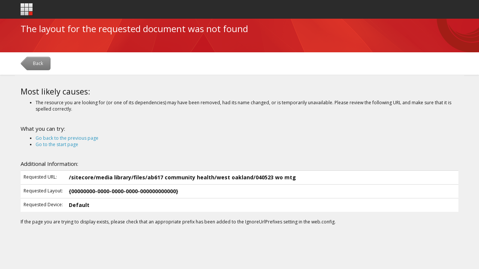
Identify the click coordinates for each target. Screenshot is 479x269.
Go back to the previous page (67, 138)
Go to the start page (57, 144)
